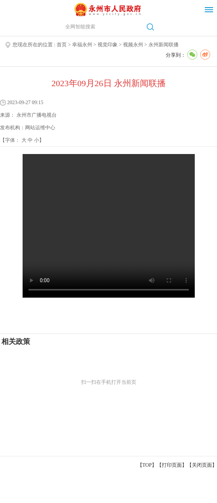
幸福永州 (82, 44)
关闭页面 (202, 465)
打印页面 (172, 465)
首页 (62, 44)
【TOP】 (147, 465)
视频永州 (133, 44)
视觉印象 (108, 44)
